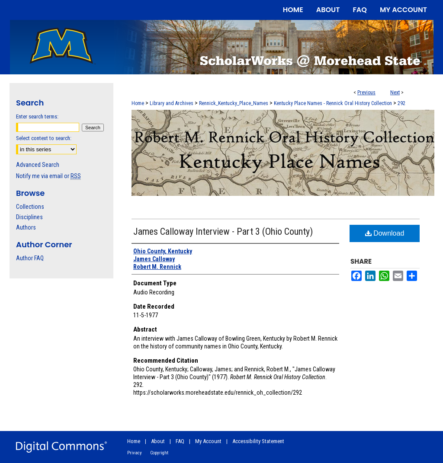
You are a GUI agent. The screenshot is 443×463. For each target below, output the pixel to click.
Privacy (134, 453)
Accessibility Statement (258, 441)
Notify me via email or (48, 175)
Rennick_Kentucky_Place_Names (233, 103)
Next (395, 92)
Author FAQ (30, 258)
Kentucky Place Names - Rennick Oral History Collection (333, 103)
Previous (366, 92)
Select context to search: (43, 138)
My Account (208, 441)
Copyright (159, 453)
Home (138, 103)
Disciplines (29, 217)
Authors (26, 227)
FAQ (180, 441)
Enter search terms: (37, 116)
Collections (30, 206)
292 (401, 103)
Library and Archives (171, 103)
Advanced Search (37, 164)
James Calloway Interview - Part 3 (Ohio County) (223, 231)
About (158, 441)
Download (384, 233)
